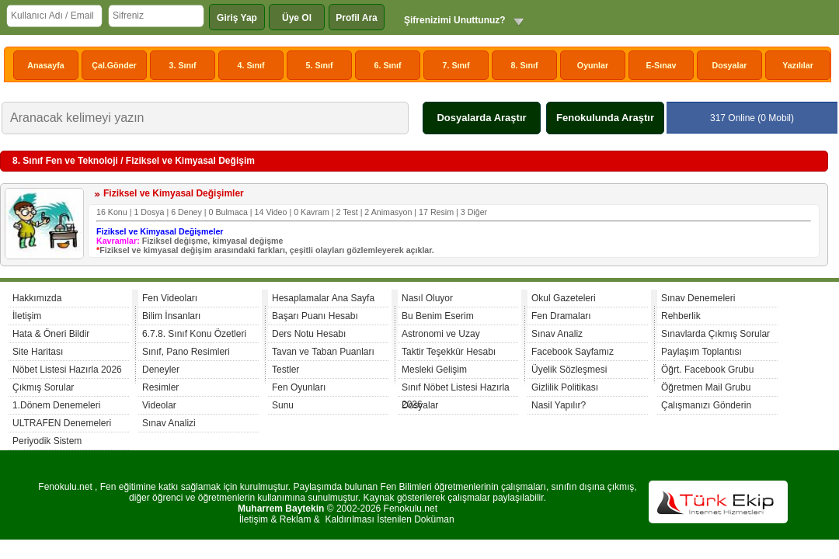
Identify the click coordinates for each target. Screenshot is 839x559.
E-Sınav (661, 65)
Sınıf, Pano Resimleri (186, 351)
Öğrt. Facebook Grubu (707, 369)
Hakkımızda (36, 298)
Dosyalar (729, 65)
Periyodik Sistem (47, 441)
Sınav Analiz (557, 333)
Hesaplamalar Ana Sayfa (323, 298)
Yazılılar (797, 65)
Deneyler (160, 369)
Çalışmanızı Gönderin (706, 405)
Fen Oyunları (299, 387)
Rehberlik (681, 316)
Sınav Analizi (169, 423)
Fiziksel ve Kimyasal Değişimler (173, 193)
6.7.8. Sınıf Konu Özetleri (194, 333)
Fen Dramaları (561, 316)
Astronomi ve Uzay (441, 333)
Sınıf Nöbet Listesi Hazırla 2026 (456, 389)
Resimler (160, 387)
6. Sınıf (388, 65)
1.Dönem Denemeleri (56, 405)
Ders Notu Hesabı (309, 333)
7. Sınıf (456, 65)
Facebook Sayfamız (572, 351)
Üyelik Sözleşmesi (569, 369)
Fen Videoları (169, 298)
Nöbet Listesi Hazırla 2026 (67, 369)
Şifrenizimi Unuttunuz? (455, 20)
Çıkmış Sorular (43, 387)
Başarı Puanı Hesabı (315, 316)
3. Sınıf (183, 65)
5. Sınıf (319, 65)
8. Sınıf (524, 65)
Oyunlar (592, 65)
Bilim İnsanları (171, 316)
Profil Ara (357, 17)
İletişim (26, 316)
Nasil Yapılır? (558, 405)
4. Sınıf (251, 65)
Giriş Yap (237, 17)
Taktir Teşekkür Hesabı (449, 351)
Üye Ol (297, 17)
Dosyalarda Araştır (481, 117)
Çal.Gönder (114, 65)
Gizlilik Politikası (564, 387)
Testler (285, 369)
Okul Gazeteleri (563, 298)
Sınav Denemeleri (698, 298)
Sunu (283, 405)
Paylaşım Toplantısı (701, 351)
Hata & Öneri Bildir (50, 333)
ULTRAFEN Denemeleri (61, 423)
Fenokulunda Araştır (605, 117)
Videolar (159, 405)
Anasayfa (45, 65)
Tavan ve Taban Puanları (323, 351)
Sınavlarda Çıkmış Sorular (715, 333)
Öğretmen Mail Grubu (705, 387)
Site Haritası (37, 351)
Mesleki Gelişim (434, 369)
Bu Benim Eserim (438, 316)
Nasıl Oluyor (427, 298)
